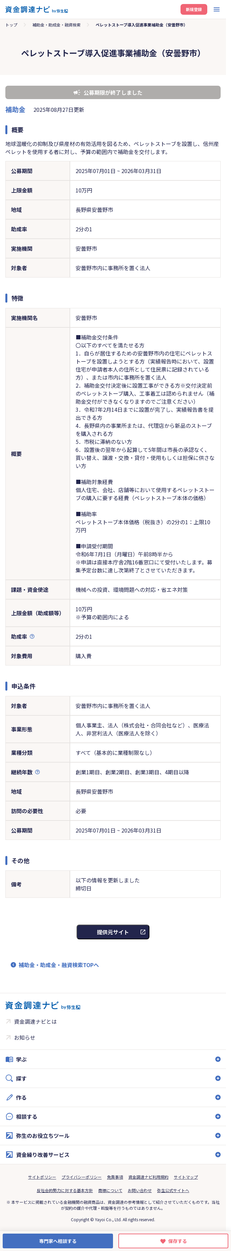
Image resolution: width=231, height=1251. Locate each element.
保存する (177, 1241)
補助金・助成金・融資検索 (56, 24)
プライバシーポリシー (82, 1177)
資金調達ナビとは (35, 1021)
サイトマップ (186, 1177)
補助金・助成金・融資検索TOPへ (59, 965)
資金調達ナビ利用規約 (148, 1177)
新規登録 (194, 9)
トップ (11, 24)
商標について (110, 1190)
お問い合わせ (140, 1190)
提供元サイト (113, 932)
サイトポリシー (42, 1177)
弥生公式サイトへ (173, 1190)
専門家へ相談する (58, 1241)
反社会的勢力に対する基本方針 (65, 1190)
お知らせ (24, 1037)
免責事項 (115, 1177)
